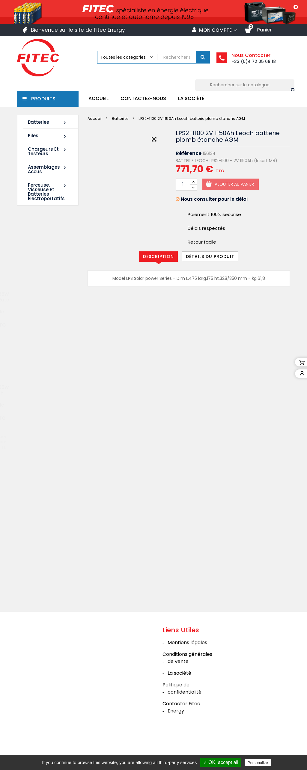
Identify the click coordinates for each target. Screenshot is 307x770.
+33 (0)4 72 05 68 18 (253, 61)
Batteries (48, 122)
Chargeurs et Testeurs (48, 151)
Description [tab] (158, 256)
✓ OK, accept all (220, 762)
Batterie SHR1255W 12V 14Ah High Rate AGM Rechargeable (43, 304)
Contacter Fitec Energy (181, 734)
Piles (48, 135)
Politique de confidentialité (181, 715)
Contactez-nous (143, 98)
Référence (188, 153)
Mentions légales (187, 669)
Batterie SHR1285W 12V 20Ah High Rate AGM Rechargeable (43, 398)
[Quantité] (183, 185)
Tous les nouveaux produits (50, 443)
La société (191, 98)
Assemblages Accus (48, 169)
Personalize (258, 762)
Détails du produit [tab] (210, 256)
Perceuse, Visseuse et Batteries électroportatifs (48, 192)
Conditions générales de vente (187, 684)
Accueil (98, 98)
